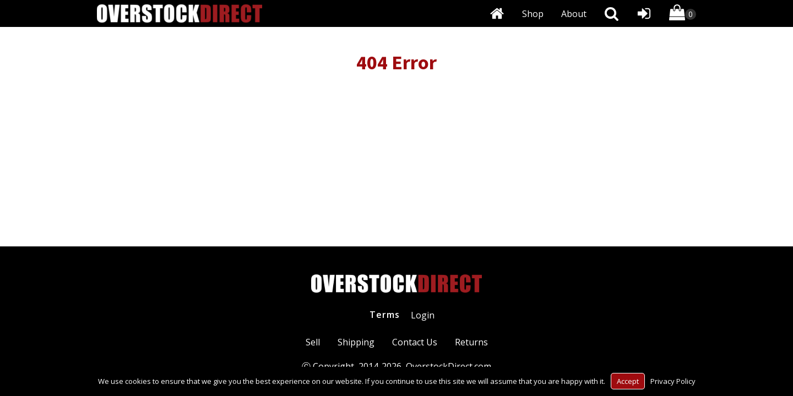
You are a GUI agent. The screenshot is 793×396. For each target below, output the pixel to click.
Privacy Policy (673, 381)
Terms (385, 315)
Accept (628, 381)
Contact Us (414, 342)
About (573, 14)
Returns (471, 342)
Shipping (356, 342)
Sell (313, 342)
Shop (533, 14)
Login (422, 315)
